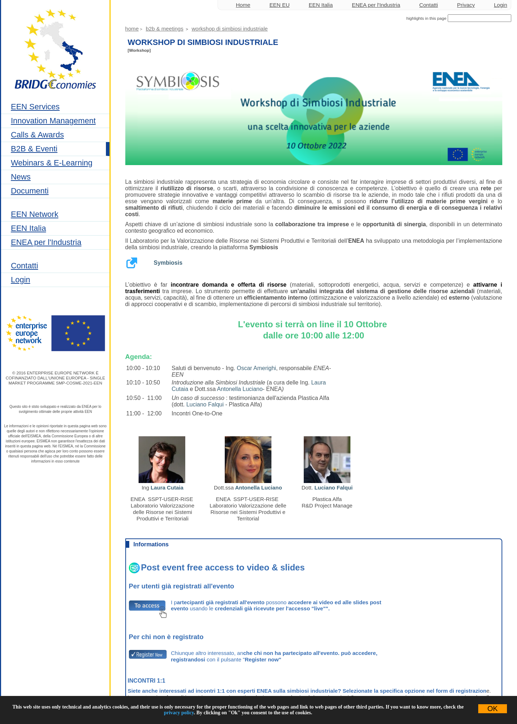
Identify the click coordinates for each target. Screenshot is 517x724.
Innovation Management (53, 120)
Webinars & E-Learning (51, 162)
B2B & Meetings (164, 29)
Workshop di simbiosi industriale (230, 29)
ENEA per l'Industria (46, 242)
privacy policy (179, 712)
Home (243, 5)
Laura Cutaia (167, 487)
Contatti (24, 265)
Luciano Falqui (205, 404)
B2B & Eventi (34, 148)
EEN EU (279, 5)
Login (20, 279)
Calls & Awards (37, 134)
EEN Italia (28, 228)
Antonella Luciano (239, 389)
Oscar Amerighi (256, 368)
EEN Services (35, 106)
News (21, 176)
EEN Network (34, 214)
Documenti (29, 190)
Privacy (466, 5)
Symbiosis (168, 263)
